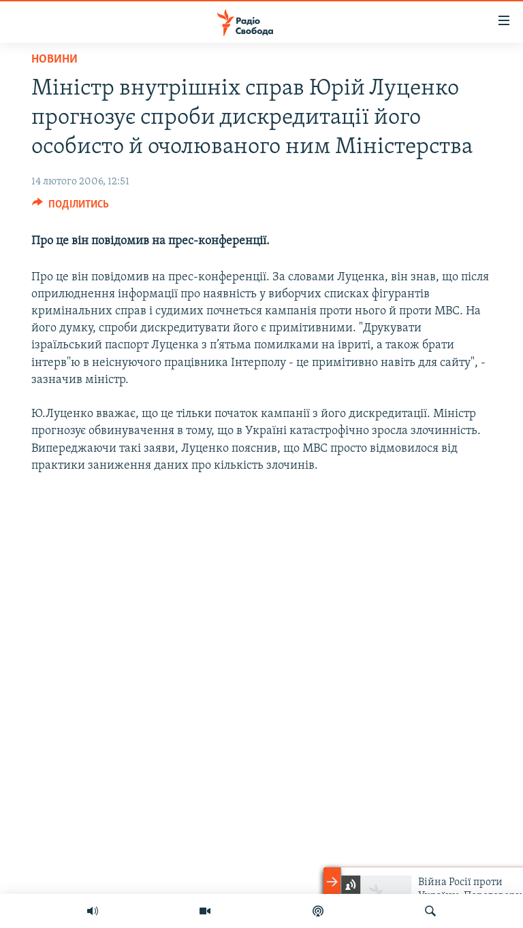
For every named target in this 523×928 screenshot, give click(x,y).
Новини (54, 59)
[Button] (70, 207)
